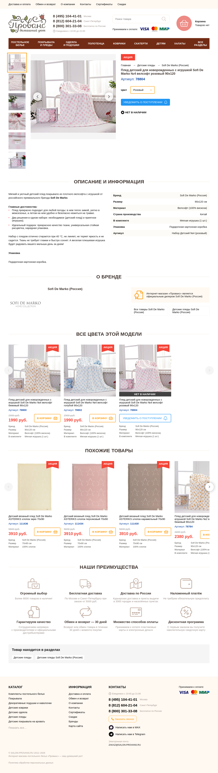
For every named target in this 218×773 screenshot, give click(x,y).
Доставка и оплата (19, 4)
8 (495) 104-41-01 (67, 16)
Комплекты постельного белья (26, 693)
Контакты (85, 4)
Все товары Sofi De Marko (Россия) (149, 311)
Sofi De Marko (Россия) (175, 65)
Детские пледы (146, 65)
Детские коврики (18, 707)
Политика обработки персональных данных (31, 762)
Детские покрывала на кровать (27, 721)
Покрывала (15, 698)
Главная (126, 65)
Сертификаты (104, 4)
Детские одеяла (18, 712)
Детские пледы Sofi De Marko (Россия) (185, 311)
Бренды (73, 721)
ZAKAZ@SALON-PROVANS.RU (125, 745)
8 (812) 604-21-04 (67, 21)
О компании (68, 4)
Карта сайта (76, 726)
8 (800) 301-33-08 (67, 26)
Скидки (122, 4)
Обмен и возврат (46, 4)
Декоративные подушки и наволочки (30, 703)
